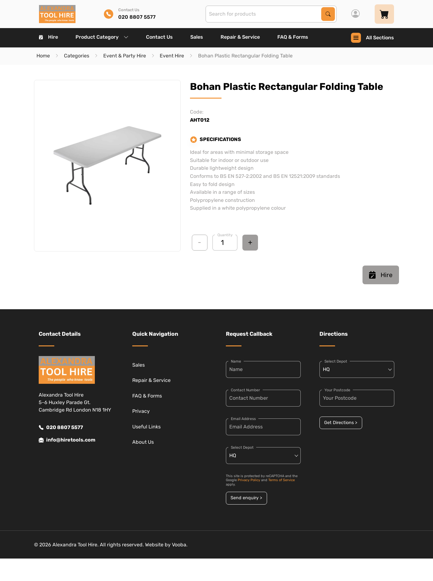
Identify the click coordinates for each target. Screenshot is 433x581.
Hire (48, 37)
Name (236, 361)
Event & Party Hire (124, 56)
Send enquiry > (246, 497)
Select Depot (242, 447)
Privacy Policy (249, 480)
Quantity (225, 235)
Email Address (243, 419)
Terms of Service (281, 480)
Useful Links (146, 427)
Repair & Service (240, 37)
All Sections (372, 38)
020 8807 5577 (61, 427)
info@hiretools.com (67, 440)
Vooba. (179, 545)
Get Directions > (340, 422)
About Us (143, 442)
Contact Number (245, 390)
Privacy (141, 411)
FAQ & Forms (292, 37)
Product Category (102, 37)
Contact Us (159, 37)
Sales (196, 37)
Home (43, 56)
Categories (76, 56)
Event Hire (172, 56)
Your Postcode (337, 390)
